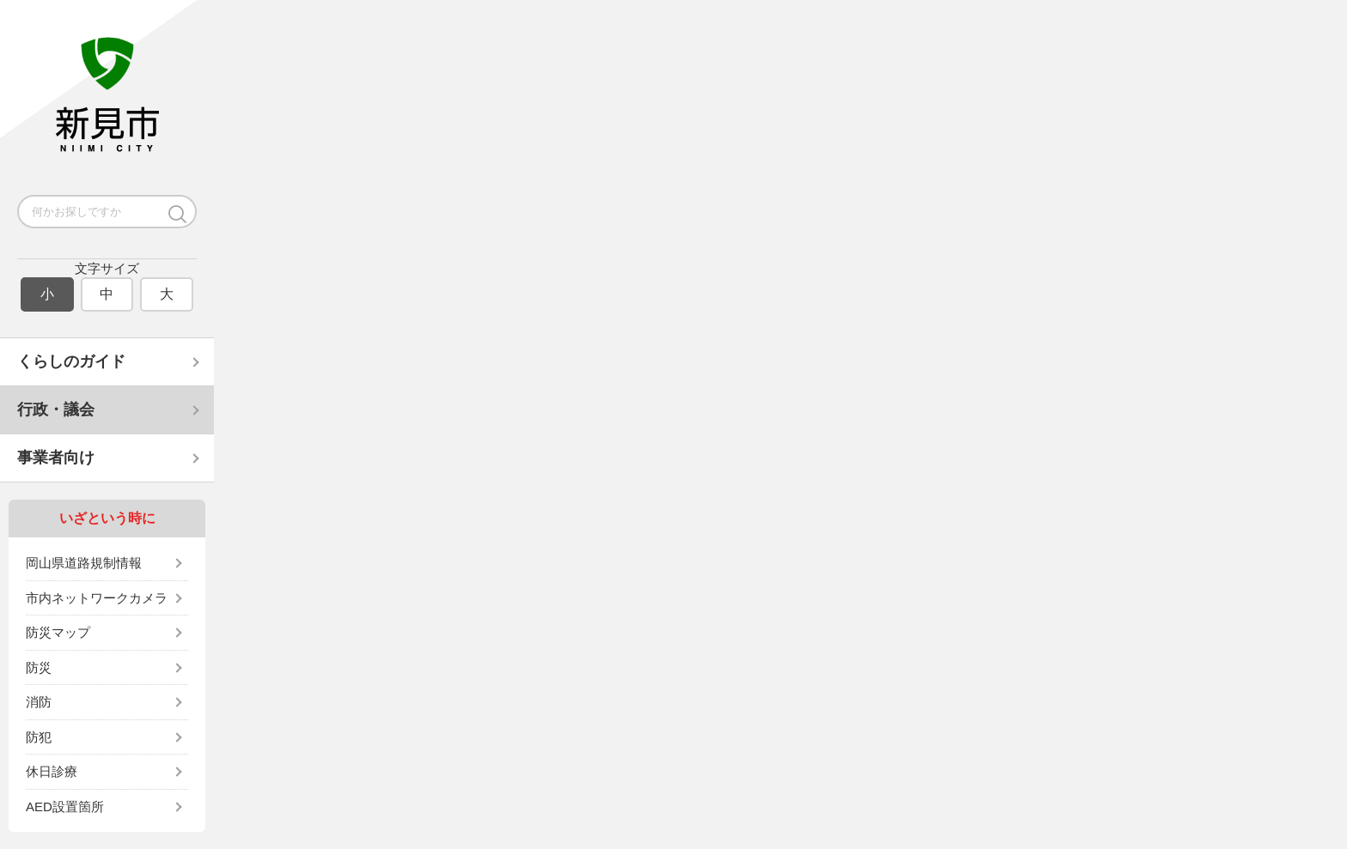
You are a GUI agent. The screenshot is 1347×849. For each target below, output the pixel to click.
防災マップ (58, 632)
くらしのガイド (71, 361)
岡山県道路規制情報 (84, 562)
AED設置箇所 (65, 806)
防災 (39, 667)
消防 (39, 701)
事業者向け (55, 457)
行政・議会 (55, 409)
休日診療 (51, 771)
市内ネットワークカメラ (97, 598)
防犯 (39, 737)
